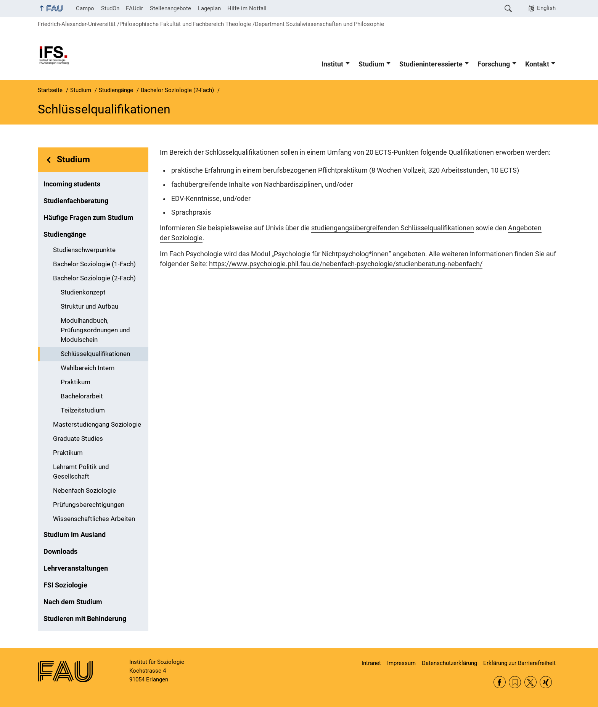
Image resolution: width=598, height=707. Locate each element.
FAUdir (134, 8)
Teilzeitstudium (83, 410)
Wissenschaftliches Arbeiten (94, 519)
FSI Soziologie (65, 585)
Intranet (371, 663)
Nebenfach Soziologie (84, 490)
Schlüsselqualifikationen (95, 354)
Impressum (401, 663)
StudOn (110, 8)
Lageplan (209, 8)
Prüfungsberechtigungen (88, 504)
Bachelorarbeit (82, 396)
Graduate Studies (78, 438)
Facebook (500, 682)
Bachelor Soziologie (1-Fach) (94, 264)
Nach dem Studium (72, 602)
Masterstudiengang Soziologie (97, 424)
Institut (332, 64)
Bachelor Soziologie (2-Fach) (94, 278)
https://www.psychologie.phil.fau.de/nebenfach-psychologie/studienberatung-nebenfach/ (345, 264)
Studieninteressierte (431, 64)
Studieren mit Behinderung (84, 619)
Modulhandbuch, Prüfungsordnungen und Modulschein (95, 330)
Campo (85, 8)
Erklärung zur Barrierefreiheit (519, 663)
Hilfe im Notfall (247, 8)
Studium (371, 64)
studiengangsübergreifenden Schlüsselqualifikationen (392, 228)
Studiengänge (64, 234)
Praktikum (75, 382)
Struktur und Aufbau (89, 306)
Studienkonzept (83, 292)
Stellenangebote (170, 8)
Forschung (493, 64)
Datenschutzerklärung (449, 663)
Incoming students (71, 184)
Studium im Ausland (74, 535)
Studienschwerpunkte (84, 250)
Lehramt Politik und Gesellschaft (81, 471)
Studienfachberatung (75, 201)
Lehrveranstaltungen (75, 568)
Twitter (530, 682)
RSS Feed (515, 682)
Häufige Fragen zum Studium (88, 218)
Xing (546, 682)
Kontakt (537, 64)
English (546, 8)
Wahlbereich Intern (87, 368)
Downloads (60, 551)
